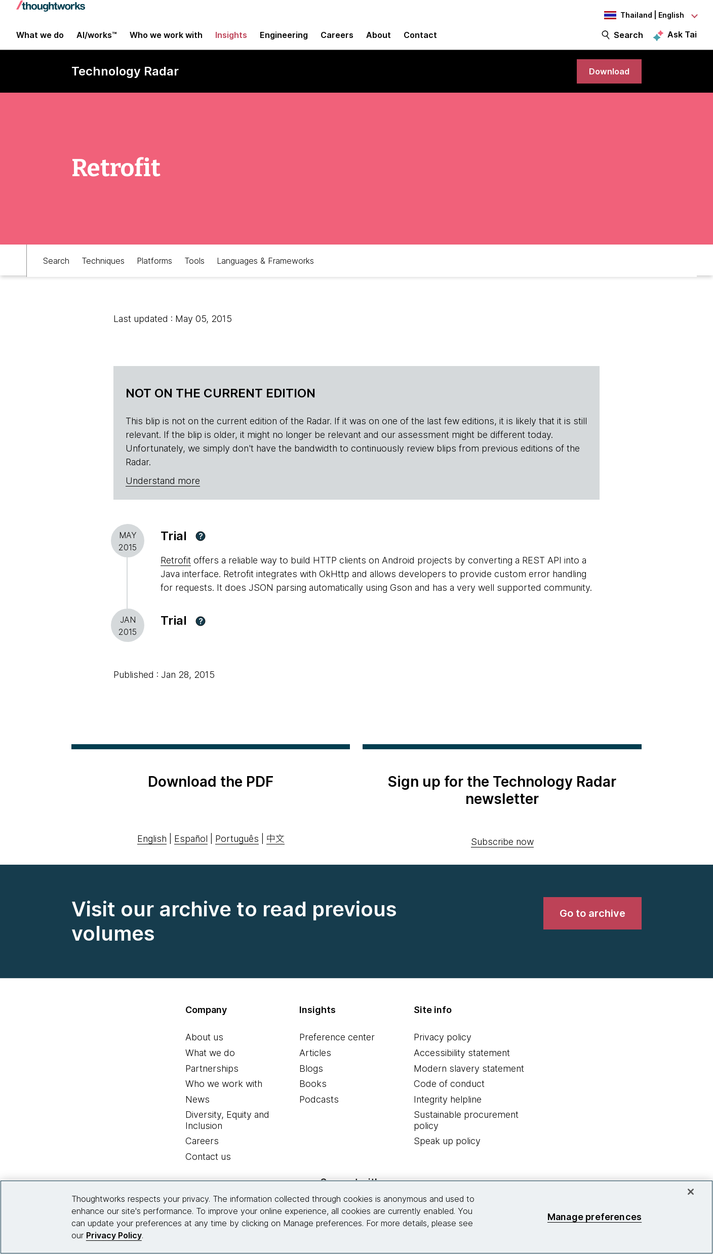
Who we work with (223, 1095)
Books (313, 1095)
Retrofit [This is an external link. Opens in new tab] (176, 573)
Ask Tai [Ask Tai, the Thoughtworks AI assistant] (682, 41)
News (197, 1111)
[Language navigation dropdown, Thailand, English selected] (641, 15)
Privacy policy (442, 1049)
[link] (607, 82)
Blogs (311, 1080)
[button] (200, 548)
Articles (315, 1065)
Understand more (163, 493)
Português (237, 850)
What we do (210, 1065)
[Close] (691, 1192)
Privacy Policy (114, 1235)
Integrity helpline (448, 1111)
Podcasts (319, 1111)
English (152, 850)
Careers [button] (337, 41)
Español (191, 850)
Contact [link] (420, 41)
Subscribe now (502, 854)
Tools (194, 271)
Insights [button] (231, 41)
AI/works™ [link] (96, 41)
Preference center (337, 1049)
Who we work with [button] (166, 41)
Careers (202, 1153)
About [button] (378, 41)
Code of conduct (449, 1095)
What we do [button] (40, 41)
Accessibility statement (462, 1065)
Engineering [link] (284, 41)
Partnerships (212, 1080)
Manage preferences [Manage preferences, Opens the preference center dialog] (594, 1216)
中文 (275, 850)
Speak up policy (447, 1153)
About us (204, 1049)
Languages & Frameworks (265, 271)
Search (628, 41)
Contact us (208, 1168)
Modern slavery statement (469, 1080)
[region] (356, 1217)
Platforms (154, 271)
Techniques (103, 271)
